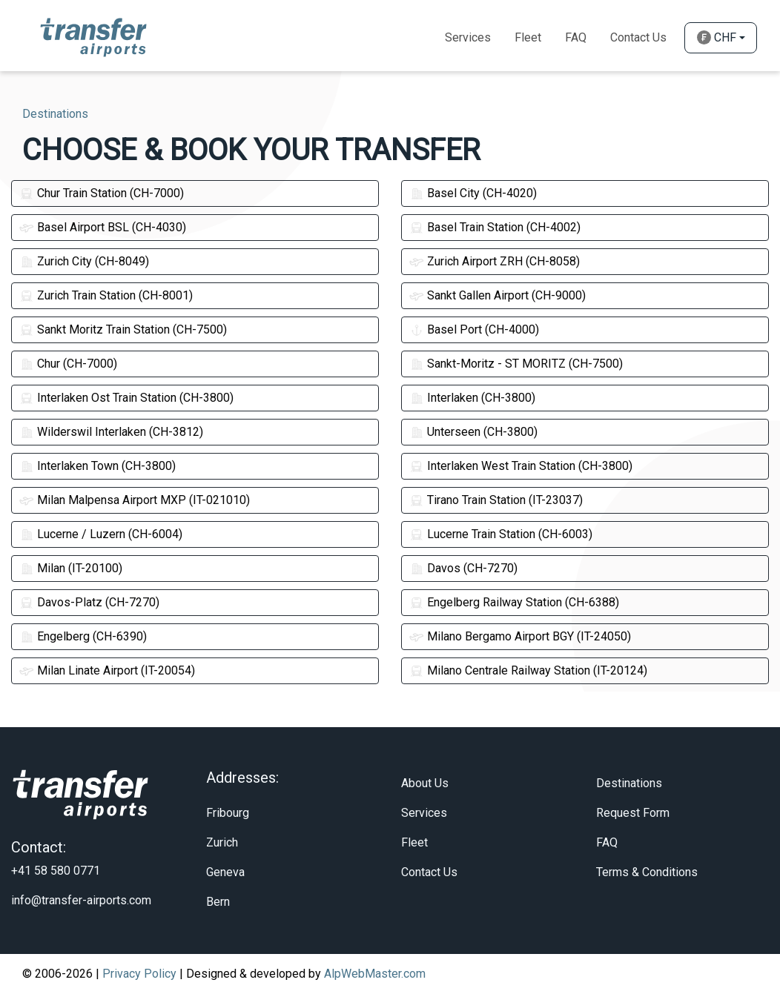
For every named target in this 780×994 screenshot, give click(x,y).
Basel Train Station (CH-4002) (495, 227)
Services (468, 37)
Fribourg (227, 813)
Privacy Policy (139, 974)
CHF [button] (716, 37)
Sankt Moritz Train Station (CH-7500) (123, 329)
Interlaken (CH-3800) (472, 398)
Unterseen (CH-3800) (473, 432)
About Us (425, 783)
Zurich (222, 842)
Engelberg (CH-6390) (83, 636)
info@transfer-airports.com (81, 900)
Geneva (225, 872)
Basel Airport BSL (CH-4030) (102, 227)
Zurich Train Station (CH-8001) (106, 295)
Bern (218, 902)
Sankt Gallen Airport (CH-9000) (497, 295)
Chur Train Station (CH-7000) (101, 193)
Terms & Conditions (647, 872)
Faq (575, 37)
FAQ (607, 842)
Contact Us (638, 37)
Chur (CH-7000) (68, 364)
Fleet (528, 37)
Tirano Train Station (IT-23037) (496, 500)
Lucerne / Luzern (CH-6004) (100, 534)
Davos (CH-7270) (463, 568)
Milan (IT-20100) (70, 568)
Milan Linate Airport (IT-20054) (107, 670)
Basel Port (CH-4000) (474, 329)
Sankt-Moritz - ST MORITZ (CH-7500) (516, 364)
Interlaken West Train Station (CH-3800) (520, 466)
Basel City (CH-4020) (473, 193)
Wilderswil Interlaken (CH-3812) (111, 432)
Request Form (633, 813)
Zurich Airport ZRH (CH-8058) (494, 261)
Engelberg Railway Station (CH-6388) (514, 602)
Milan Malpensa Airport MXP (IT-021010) (134, 500)
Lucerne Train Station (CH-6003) (500, 534)
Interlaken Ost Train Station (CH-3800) (126, 398)
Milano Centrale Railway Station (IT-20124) (528, 670)
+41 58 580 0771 (55, 871)
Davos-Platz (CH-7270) (89, 602)
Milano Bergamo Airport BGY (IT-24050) (520, 636)
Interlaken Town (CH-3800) (97, 466)
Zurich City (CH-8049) (84, 261)
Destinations (629, 783)
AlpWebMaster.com (375, 974)
